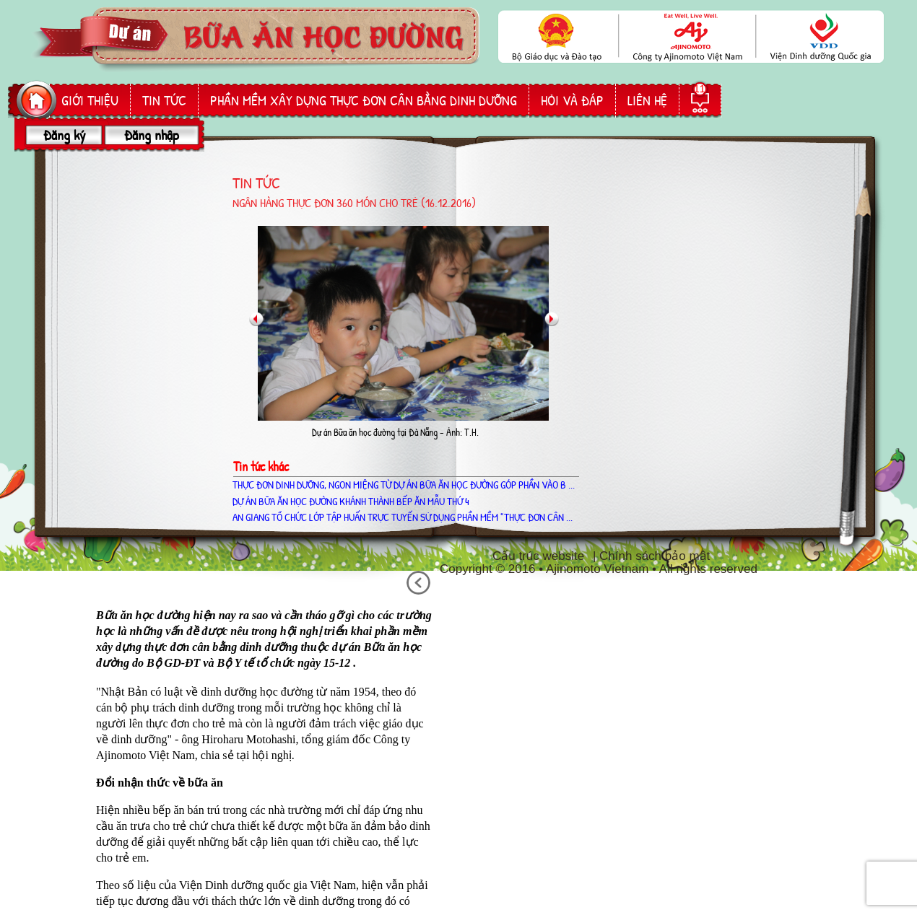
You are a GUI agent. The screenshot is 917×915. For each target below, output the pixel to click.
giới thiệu (89, 100)
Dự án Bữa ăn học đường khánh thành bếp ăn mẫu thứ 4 (350, 501)
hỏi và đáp (572, 100)
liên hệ (647, 100)
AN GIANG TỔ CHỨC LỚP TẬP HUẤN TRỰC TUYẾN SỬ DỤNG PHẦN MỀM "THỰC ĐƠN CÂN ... (402, 517)
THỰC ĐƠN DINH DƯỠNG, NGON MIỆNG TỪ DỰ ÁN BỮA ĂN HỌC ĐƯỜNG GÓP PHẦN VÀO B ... (403, 484)
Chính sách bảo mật (654, 556)
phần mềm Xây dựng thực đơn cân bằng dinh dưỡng (363, 100)
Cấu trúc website (538, 556)
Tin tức (164, 100)
